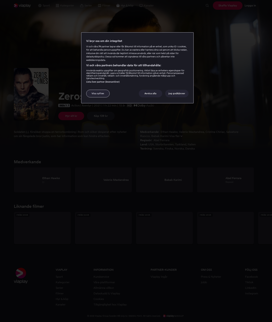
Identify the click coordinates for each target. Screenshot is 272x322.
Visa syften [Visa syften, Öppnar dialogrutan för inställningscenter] (98, 93)
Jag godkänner (176, 93)
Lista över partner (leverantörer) (103, 81)
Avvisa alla (150, 93)
